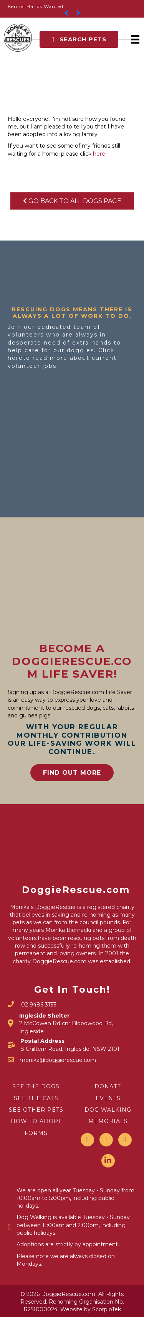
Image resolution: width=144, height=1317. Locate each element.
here (99, 153)
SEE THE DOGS (36, 1086)
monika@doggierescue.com (58, 1060)
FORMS (36, 1133)
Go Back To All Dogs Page (72, 201)
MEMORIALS (108, 1121)
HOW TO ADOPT (36, 1121)
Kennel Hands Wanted (35, 6)
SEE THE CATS (36, 1098)
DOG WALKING (107, 1109)
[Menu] (135, 39)
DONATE (107, 1086)
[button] (79, 39)
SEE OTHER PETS (36, 1109)
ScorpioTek (106, 1309)
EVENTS (108, 1098)
